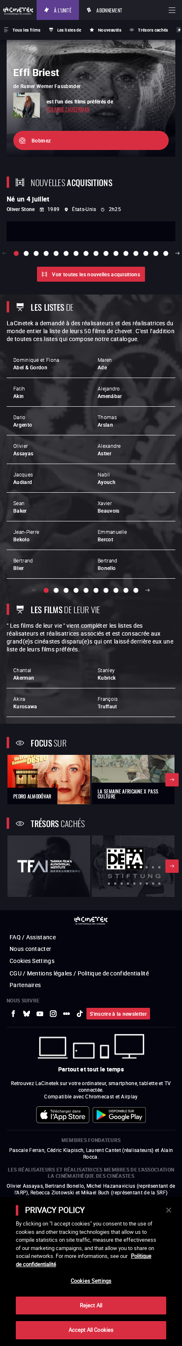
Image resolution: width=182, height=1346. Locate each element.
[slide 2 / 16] (26, 253)
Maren (105, 363)
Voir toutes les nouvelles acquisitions (96, 274)
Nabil (107, 478)
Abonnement (109, 10)
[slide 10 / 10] (135, 590)
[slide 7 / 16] (76, 253)
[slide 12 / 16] (125, 253)
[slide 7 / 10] (105, 590)
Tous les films (26, 30)
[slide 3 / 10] (66, 590)
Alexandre (109, 449)
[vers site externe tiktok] (79, 1013)
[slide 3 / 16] (36, 253)
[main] (91, 1271)
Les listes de (69, 30)
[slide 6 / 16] (66, 253)
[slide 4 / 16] (46, 253)
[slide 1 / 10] (46, 590)
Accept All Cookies (91, 1330)
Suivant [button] (147, 590)
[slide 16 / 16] (165, 253)
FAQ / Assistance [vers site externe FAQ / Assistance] (33, 937)
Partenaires (25, 985)
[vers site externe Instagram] (53, 1013)
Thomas (107, 421)
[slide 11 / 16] (115, 253)
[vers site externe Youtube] (40, 1013)
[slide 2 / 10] (56, 590)
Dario (22, 421)
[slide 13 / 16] (135, 253)
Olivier (23, 449)
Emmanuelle (112, 535)
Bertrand (23, 564)
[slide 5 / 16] (56, 253)
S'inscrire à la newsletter (118, 1013)
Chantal (23, 674)
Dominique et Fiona (36, 363)
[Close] (169, 1210)
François (108, 702)
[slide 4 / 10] (76, 590)
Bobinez (41, 140)
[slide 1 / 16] (16, 253)
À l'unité (62, 10)
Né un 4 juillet (28, 199)
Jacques (23, 478)
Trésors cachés (153, 30)
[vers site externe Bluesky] (26, 1013)
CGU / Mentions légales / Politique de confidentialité (79, 973)
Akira (25, 702)
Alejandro (110, 392)
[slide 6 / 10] (95, 590)
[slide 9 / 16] (95, 253)
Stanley (107, 674)
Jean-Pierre (26, 535)
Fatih (19, 392)
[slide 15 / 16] (155, 253)
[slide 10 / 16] (105, 253)
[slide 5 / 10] (86, 590)
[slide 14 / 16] (145, 253)
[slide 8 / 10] (115, 590)
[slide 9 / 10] (125, 590)
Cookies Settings (32, 961)
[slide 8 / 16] (86, 253)
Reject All (91, 1305)
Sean (20, 507)
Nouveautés (109, 30)
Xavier (108, 507)
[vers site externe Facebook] (13, 1013)
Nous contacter (30, 949)
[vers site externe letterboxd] (66, 1013)
